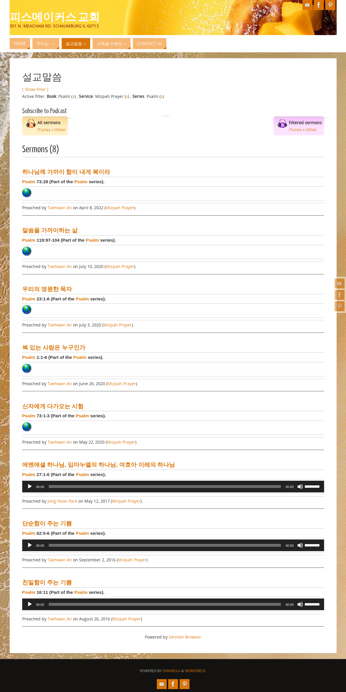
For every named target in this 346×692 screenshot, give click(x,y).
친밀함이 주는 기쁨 (47, 582)
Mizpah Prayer (120, 207)
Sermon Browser (185, 637)
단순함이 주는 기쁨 (47, 523)
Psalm (28, 181)
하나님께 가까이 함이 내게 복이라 (66, 172)
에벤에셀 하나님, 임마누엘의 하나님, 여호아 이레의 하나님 (98, 464)
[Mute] (300, 486)
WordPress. (195, 670)
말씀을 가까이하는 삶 (50, 230)
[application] (173, 486)
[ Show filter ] (35, 89)
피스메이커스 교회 (55, 16)
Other (60, 129)
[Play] (30, 486)
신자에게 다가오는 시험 (53, 406)
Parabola (171, 670)
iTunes (44, 129)
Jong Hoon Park (62, 501)
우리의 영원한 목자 (47, 289)
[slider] (165, 486)
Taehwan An (60, 207)
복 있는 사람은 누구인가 (53, 347)
